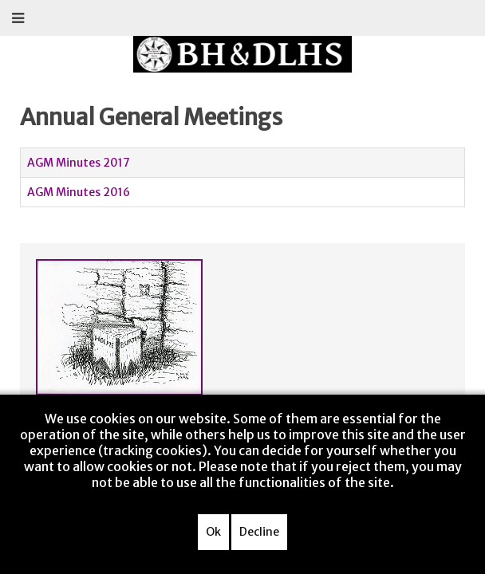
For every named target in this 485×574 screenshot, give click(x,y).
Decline (259, 532)
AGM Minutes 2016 (78, 192)
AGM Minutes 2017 (78, 162)
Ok (213, 532)
